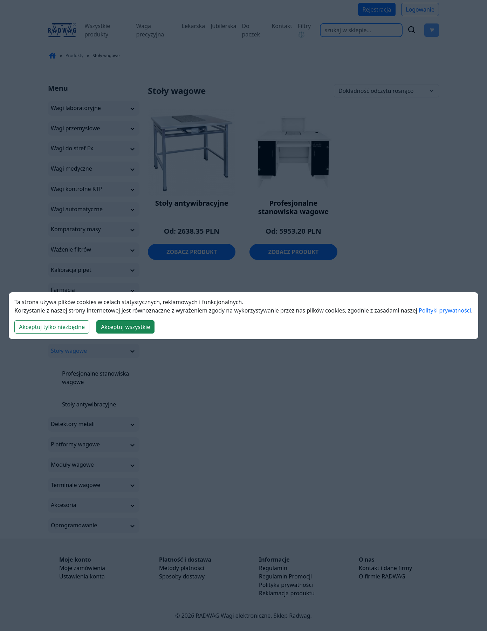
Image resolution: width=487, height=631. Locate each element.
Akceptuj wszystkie (125, 327)
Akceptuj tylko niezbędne (52, 327)
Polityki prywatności (445, 310)
